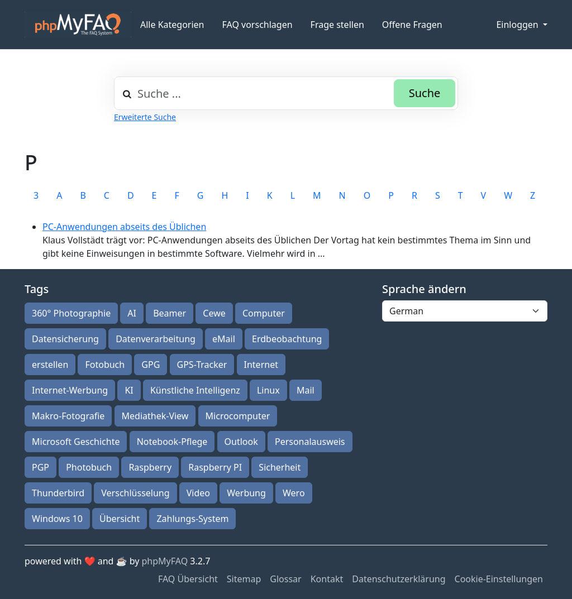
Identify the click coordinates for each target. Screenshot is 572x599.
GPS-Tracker (202, 364)
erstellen (50, 364)
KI (129, 390)
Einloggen (518, 24)
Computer (263, 313)
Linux (268, 390)
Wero (294, 493)
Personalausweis (310, 441)
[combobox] (286, 93)
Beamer (169, 313)
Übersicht (119, 518)
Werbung (246, 493)
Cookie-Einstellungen (499, 579)
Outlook (241, 441)
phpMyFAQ (165, 561)
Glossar (285, 579)
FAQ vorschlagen (257, 24)
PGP (40, 467)
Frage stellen (337, 24)
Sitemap (244, 579)
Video (198, 493)
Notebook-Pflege (172, 441)
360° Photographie (71, 313)
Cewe (214, 313)
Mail (305, 390)
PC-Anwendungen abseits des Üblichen (124, 227)
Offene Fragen (412, 24)
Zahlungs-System (192, 518)
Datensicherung (65, 339)
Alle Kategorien (172, 24)
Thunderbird (58, 493)
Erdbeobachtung (287, 339)
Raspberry (149, 467)
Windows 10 (57, 518)
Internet (261, 364)
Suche (425, 92)
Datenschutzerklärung (398, 579)
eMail (223, 339)
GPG (150, 364)
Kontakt (327, 579)
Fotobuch (105, 364)
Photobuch (89, 467)
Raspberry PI (215, 467)
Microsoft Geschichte (76, 441)
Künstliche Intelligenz (195, 390)
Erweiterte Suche (145, 117)
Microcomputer (238, 416)
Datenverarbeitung (156, 339)
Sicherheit (280, 467)
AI (131, 313)
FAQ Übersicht (188, 579)
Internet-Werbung (70, 390)
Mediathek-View (155, 416)
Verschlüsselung (135, 493)
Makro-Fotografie (68, 416)
